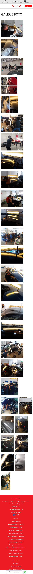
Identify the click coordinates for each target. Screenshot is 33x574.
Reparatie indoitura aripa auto (16, 536)
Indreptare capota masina (15, 542)
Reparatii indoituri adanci (16, 553)
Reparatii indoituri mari (15, 556)
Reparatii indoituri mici (15, 550)
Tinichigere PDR (16, 521)
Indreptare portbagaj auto (16, 539)
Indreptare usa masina (15, 545)
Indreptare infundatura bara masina (16, 548)
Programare (28, 6)
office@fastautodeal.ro (16, 509)
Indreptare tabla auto (16, 527)
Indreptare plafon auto (16, 533)
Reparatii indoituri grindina (15, 524)
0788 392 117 (16, 507)
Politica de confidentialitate (16, 569)
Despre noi (16, 563)
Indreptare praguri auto (16, 530)
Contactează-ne (14, 572)
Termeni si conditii (16, 566)
